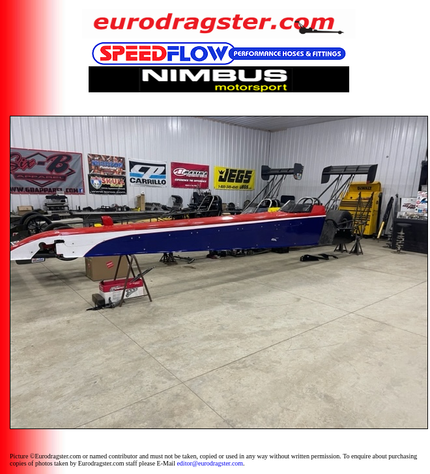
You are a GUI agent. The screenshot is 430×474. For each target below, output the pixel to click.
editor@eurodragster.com (210, 463)
